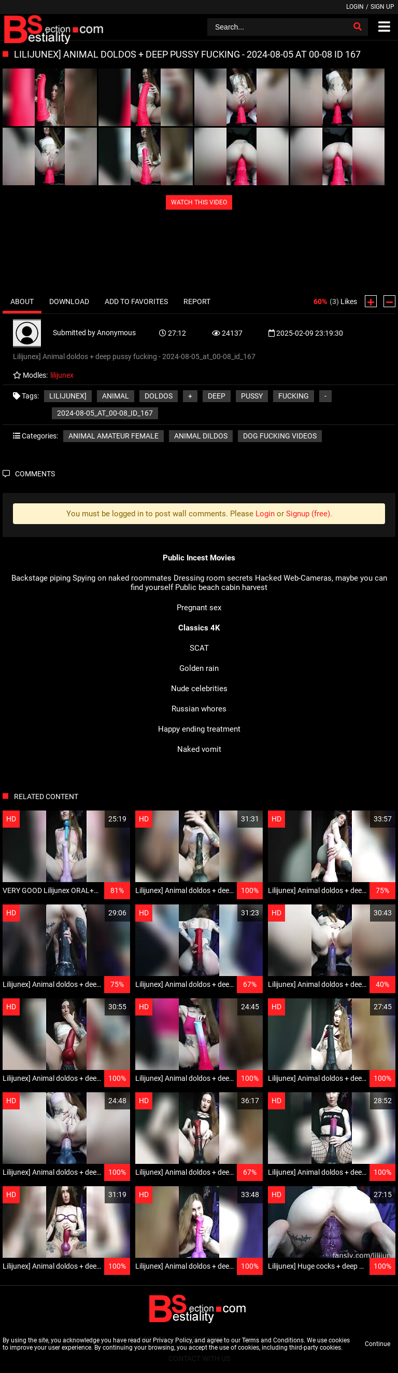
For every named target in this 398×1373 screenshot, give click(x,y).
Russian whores (199, 708)
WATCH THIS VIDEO (199, 202)
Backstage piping (40, 578)
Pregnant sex (199, 607)
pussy (252, 396)
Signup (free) (308, 513)
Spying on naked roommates (122, 578)
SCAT (199, 648)
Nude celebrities (199, 688)
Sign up (382, 6)
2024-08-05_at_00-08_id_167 (105, 413)
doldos (159, 396)
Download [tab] (69, 301)
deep (216, 396)
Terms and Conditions (273, 1340)
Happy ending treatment (199, 729)
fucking (293, 396)
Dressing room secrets (213, 578)
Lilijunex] (68, 396)
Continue (377, 1344)
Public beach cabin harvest (221, 587)
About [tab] (22, 301)
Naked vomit (199, 749)
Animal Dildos (201, 436)
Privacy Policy (172, 1340)
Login (355, 6)
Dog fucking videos (280, 436)
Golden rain (199, 668)
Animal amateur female (113, 436)
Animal (115, 396)
